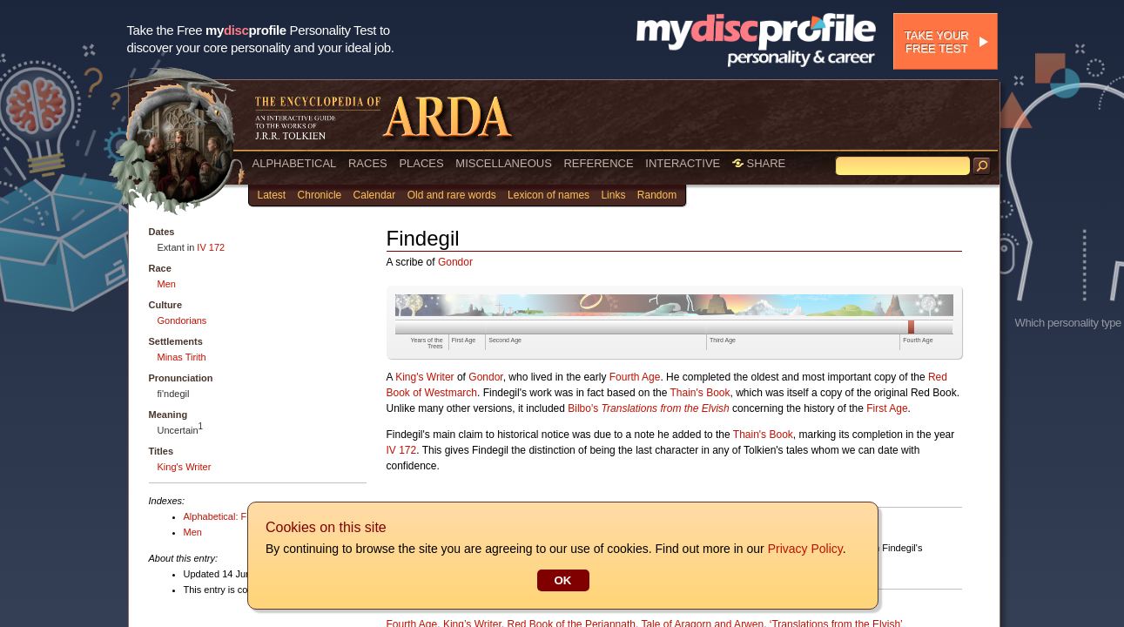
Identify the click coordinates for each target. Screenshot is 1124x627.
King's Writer (185, 467)
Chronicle (320, 195)
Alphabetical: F (215, 516)
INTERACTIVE (682, 163)
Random (656, 195)
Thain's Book (700, 393)
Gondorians (182, 320)
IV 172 (211, 247)
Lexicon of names (548, 195)
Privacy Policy (804, 549)
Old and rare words (451, 195)
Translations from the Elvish (666, 408)
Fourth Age (917, 340)
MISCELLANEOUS (503, 163)
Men (167, 284)
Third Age (723, 340)
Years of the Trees (427, 343)
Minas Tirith (182, 357)
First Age (464, 340)
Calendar (374, 195)
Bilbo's (583, 408)
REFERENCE (598, 163)
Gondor (455, 262)
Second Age (505, 340)
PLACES (421, 163)
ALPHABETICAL (294, 163)
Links (613, 195)
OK (562, 580)
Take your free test (937, 42)
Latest (272, 195)
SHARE (758, 163)
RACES (367, 163)
